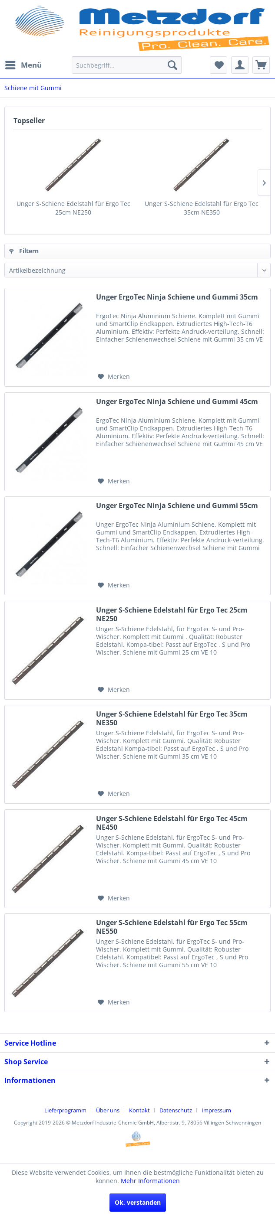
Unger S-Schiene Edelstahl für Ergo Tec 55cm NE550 (172, 927)
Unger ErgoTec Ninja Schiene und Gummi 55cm (177, 505)
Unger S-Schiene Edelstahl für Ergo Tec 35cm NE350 (201, 207)
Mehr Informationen (150, 1181)
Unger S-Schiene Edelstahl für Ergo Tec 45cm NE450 (172, 822)
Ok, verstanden (138, 1202)
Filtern (24, 251)
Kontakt (139, 1110)
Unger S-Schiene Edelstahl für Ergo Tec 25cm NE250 (73, 207)
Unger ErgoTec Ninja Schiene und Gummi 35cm (177, 297)
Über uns (107, 1110)
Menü (23, 64)
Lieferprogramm (65, 1110)
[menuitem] (23, 65)
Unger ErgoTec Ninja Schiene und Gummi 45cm (177, 401)
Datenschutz (175, 1110)
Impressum (216, 1110)
